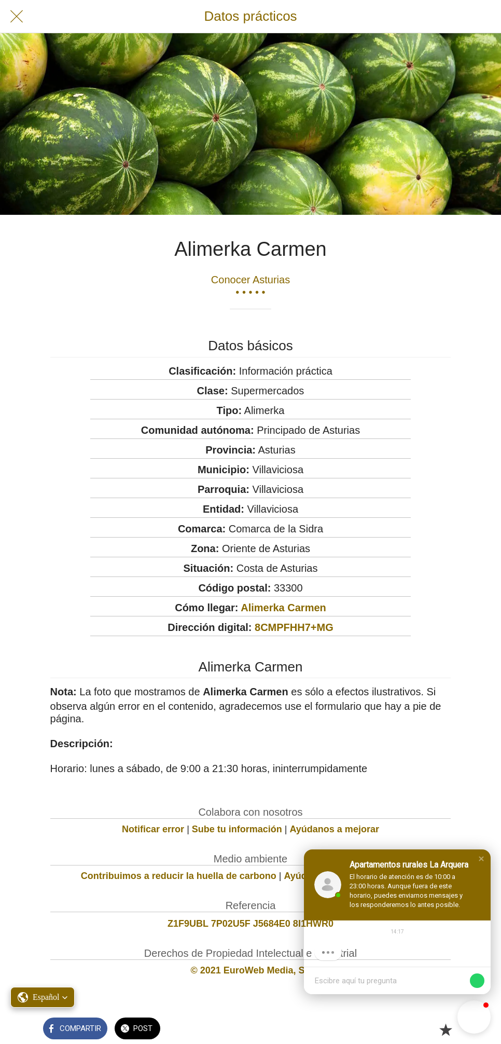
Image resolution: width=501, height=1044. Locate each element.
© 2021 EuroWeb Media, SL (250, 970)
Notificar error (153, 829)
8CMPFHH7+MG (294, 627)
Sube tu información (237, 829)
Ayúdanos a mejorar (334, 829)
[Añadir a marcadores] (445, 1029)
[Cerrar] (16, 16)
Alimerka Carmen (283, 607)
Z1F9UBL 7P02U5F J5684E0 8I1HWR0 (250, 923)
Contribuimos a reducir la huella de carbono (178, 876)
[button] (481, 859)
